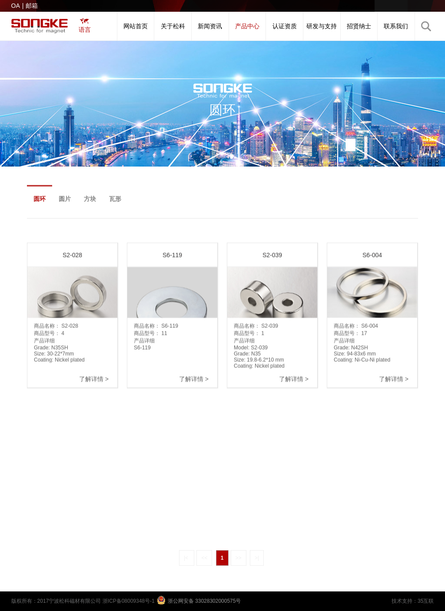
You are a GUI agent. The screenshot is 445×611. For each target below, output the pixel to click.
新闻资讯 (210, 26)
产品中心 (247, 26)
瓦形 (115, 203)
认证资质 (284, 26)
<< (204, 558)
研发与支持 (321, 26)
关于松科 (173, 26)
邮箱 (32, 5)
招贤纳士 (359, 26)
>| (257, 558)
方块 (90, 203)
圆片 (65, 203)
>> (239, 558)
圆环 (39, 203)
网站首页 (135, 26)
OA (15, 5)
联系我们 (396, 26)
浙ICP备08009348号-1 (129, 601)
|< (186, 558)
